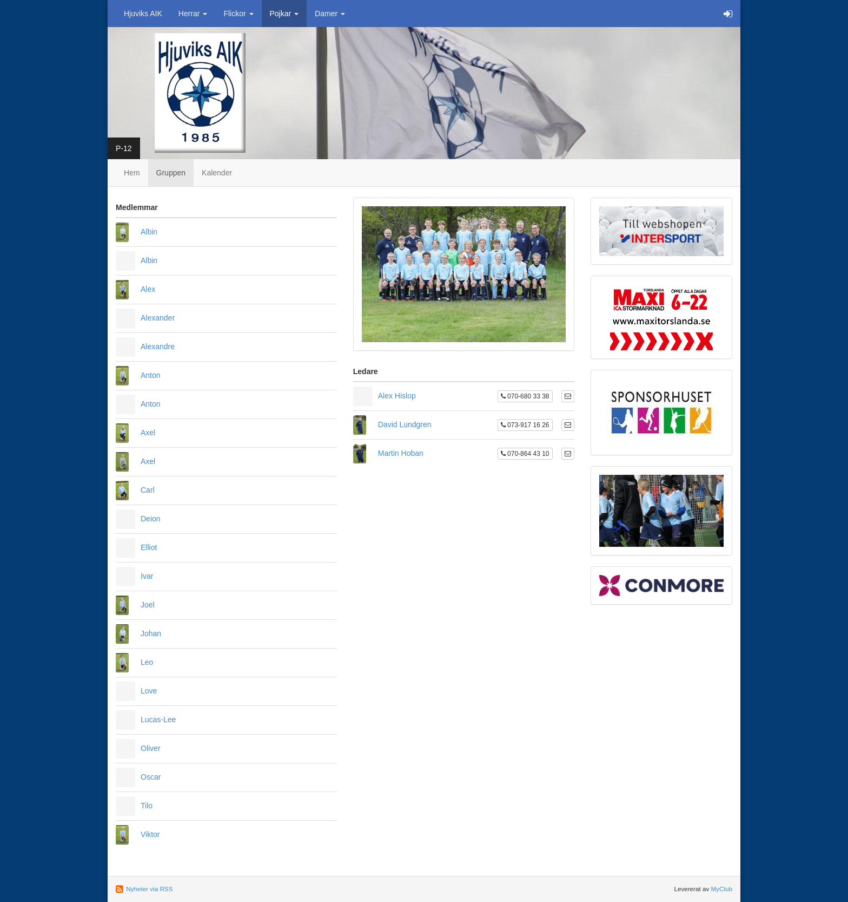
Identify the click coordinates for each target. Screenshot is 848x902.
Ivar (147, 576)
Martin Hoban (400, 453)
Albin (149, 231)
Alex (148, 289)
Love (149, 691)
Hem (132, 172)
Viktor (150, 834)
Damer (330, 13)
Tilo (147, 805)
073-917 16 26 (525, 425)
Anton (151, 375)
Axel (148, 432)
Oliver (151, 748)
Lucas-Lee (158, 719)
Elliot (149, 547)
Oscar (151, 777)
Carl (148, 490)
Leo (147, 662)
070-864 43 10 (525, 453)
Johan (151, 633)
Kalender (217, 172)
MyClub (721, 888)
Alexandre (158, 346)
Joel (148, 604)
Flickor (238, 13)
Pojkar (284, 13)
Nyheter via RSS (149, 888)
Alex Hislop (397, 395)
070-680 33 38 (525, 396)
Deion (151, 518)
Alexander (158, 317)
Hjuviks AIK (143, 13)
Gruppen (171, 172)
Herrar (193, 13)
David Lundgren (405, 424)
